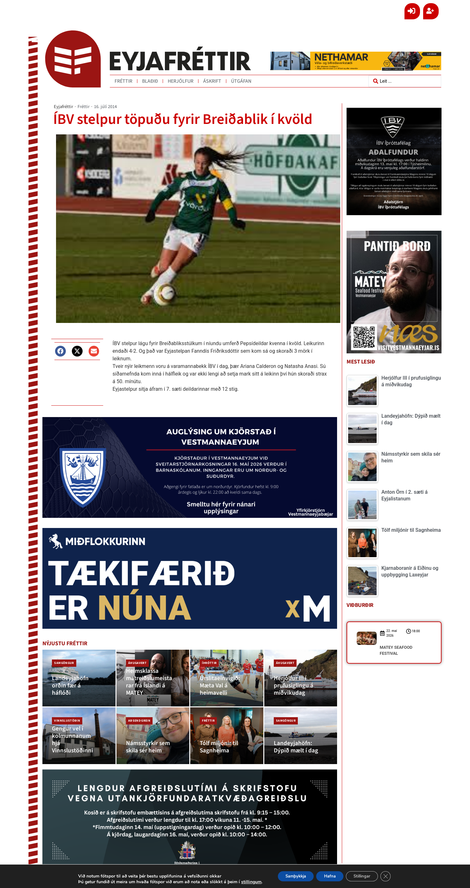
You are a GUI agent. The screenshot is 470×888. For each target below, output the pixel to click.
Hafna (329, 876)
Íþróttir (208, 661)
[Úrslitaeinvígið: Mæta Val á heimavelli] (226, 677)
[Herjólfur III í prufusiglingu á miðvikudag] (300, 677)
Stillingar (366, 876)
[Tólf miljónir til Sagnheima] (226, 733)
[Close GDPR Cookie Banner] (393, 876)
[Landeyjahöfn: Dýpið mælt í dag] (300, 733)
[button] (60, 350)
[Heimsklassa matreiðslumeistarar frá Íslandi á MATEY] (153, 677)
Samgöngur (62, 661)
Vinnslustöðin (65, 716)
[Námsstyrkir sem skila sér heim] (153, 733)
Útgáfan (241, 81)
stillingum (243, 882)
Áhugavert (136, 661)
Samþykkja (290, 876)
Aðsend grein (138, 716)
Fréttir (123, 81)
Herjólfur (180, 81)
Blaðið (150, 81)
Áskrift (212, 81)
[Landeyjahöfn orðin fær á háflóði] (79, 677)
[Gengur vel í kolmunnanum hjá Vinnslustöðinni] (79, 733)
